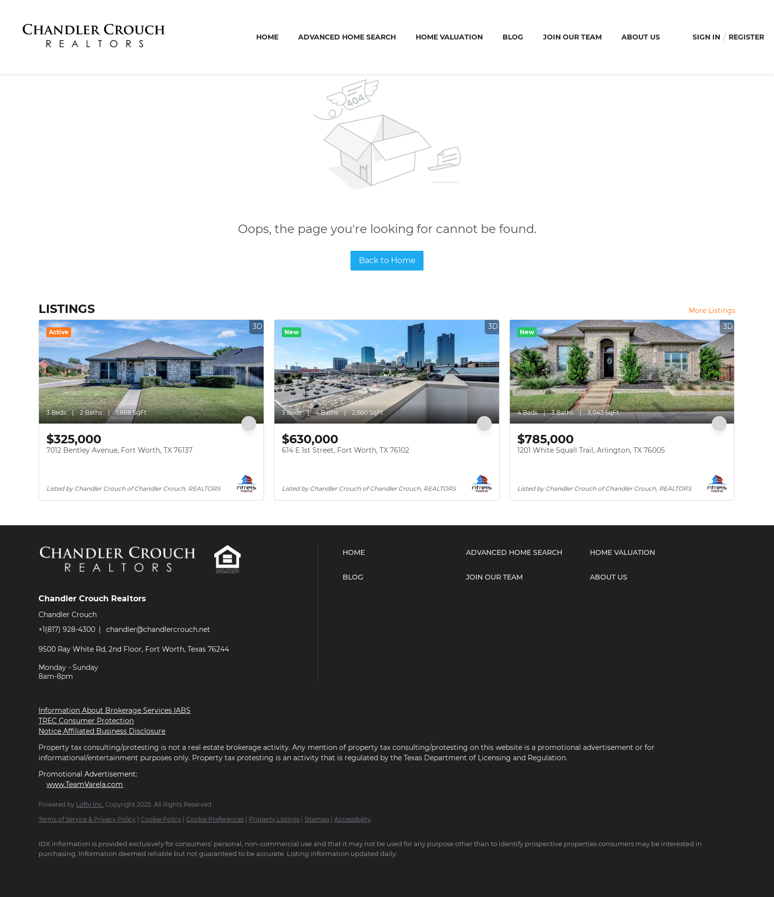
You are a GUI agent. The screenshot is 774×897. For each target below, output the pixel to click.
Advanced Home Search (347, 37)
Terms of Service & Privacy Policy (87, 819)
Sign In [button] (706, 37)
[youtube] (107, 870)
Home (267, 37)
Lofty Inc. (90, 804)
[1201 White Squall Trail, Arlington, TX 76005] (622, 372)
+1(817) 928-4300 (67, 629)
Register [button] (746, 37)
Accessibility (352, 819)
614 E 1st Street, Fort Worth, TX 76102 (345, 450)
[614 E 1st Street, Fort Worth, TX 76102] (386, 372)
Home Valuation (449, 37)
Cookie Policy (161, 819)
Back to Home (387, 260)
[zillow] (79, 870)
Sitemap (317, 819)
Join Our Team (572, 37)
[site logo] (126, 581)
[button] (402, 552)
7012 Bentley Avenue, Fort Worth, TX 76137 (119, 450)
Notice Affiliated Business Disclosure (102, 731)
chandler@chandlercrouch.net (158, 629)
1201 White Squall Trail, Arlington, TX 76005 (591, 450)
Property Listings (274, 819)
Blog (513, 37)
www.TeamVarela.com (84, 784)
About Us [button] (640, 37)
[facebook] (50, 870)
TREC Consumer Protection (86, 720)
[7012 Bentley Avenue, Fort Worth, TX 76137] (151, 372)
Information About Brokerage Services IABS (115, 710)
